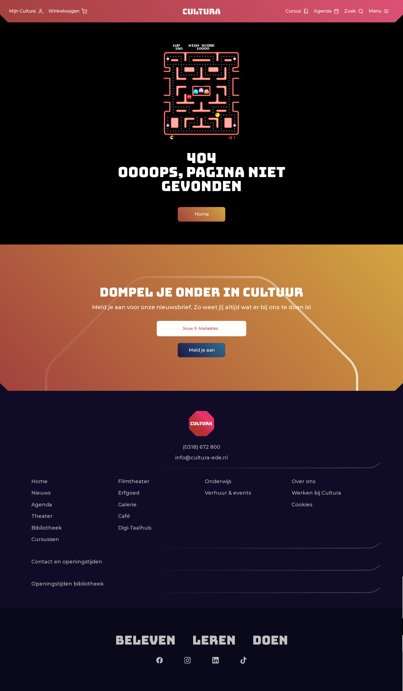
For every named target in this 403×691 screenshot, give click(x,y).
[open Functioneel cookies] (394, 627)
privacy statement (333, 608)
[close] (394, 587)
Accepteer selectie (355, 680)
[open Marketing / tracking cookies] (394, 644)
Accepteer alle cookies (355, 664)
